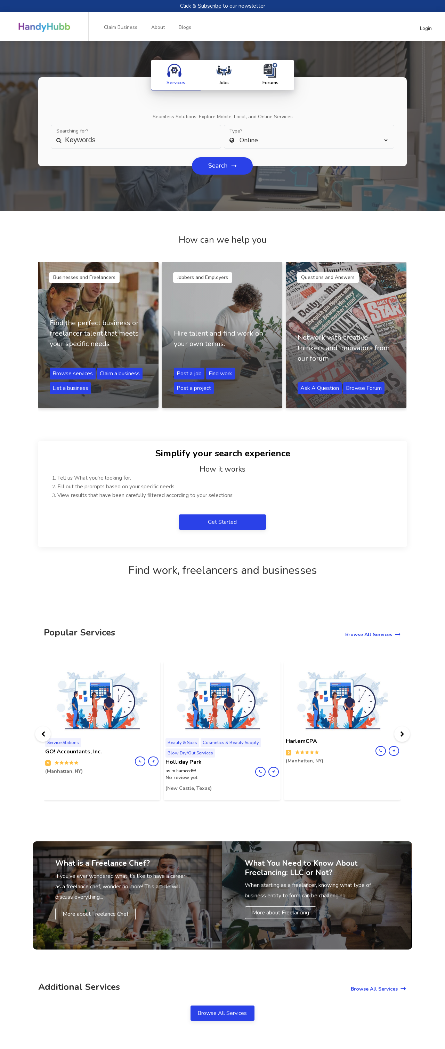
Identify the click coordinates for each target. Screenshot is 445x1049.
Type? (235, 131)
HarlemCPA (301, 741)
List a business (70, 388)
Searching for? (72, 131)
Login (426, 28)
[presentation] (43, 734)
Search (218, 166)
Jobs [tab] (224, 74)
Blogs (185, 27)
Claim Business (120, 27)
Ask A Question (319, 388)
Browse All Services (368, 634)
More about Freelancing (280, 912)
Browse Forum (364, 388)
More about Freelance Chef (95, 914)
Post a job (189, 373)
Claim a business (120, 373)
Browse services (72, 373)
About (158, 27)
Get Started (223, 522)
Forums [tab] (273, 74)
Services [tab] (173, 74)
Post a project (194, 388)
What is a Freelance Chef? (102, 863)
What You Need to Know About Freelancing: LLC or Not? (301, 868)
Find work (220, 373)
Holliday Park (183, 762)
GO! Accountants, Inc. (73, 751)
